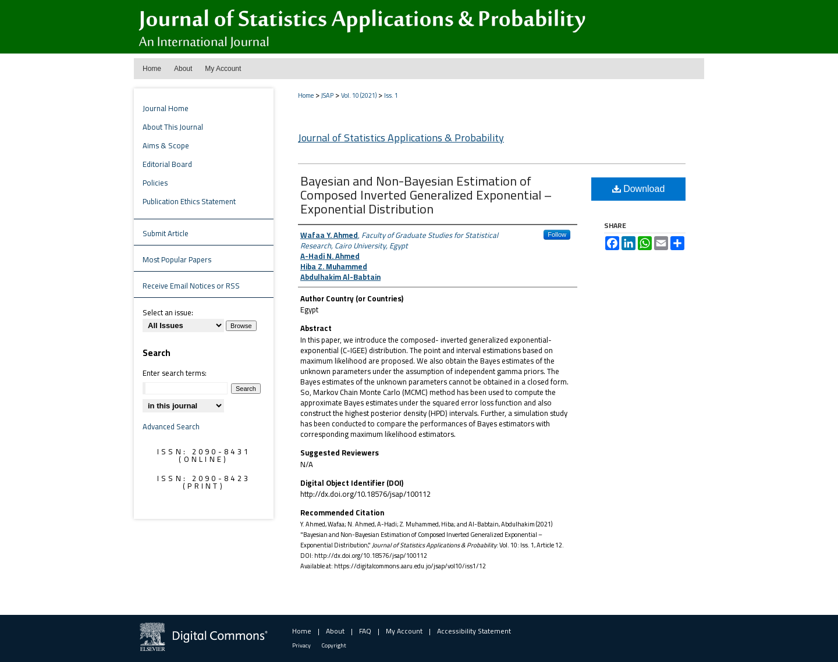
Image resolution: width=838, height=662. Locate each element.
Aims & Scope (166, 145)
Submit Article (166, 233)
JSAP (327, 95)
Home (306, 95)
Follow (557, 234)
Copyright (334, 645)
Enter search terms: (175, 373)
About (335, 631)
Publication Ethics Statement (189, 201)
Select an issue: (168, 312)
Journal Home (166, 108)
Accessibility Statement (474, 631)
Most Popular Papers (177, 259)
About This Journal (173, 127)
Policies (155, 183)
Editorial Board (167, 164)
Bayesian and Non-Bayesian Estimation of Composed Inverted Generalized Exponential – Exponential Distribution (426, 195)
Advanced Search (171, 426)
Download (638, 189)
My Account (404, 631)
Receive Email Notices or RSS (191, 286)
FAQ (365, 631)
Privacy (301, 645)
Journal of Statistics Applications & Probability (401, 137)
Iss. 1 (391, 95)
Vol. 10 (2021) (359, 95)
